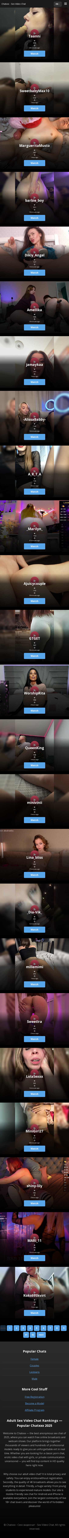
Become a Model (34, 1403)
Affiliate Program (34, 1410)
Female (34, 1359)
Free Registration (34, 1397)
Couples (34, 1365)
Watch (34, 53)
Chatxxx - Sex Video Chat (14, 3)
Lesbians (34, 1372)
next (41, 1334)
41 (26, 1334)
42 (33, 1334)
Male (34, 1378)
